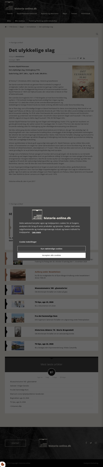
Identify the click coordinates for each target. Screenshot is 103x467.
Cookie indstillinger (28, 242)
